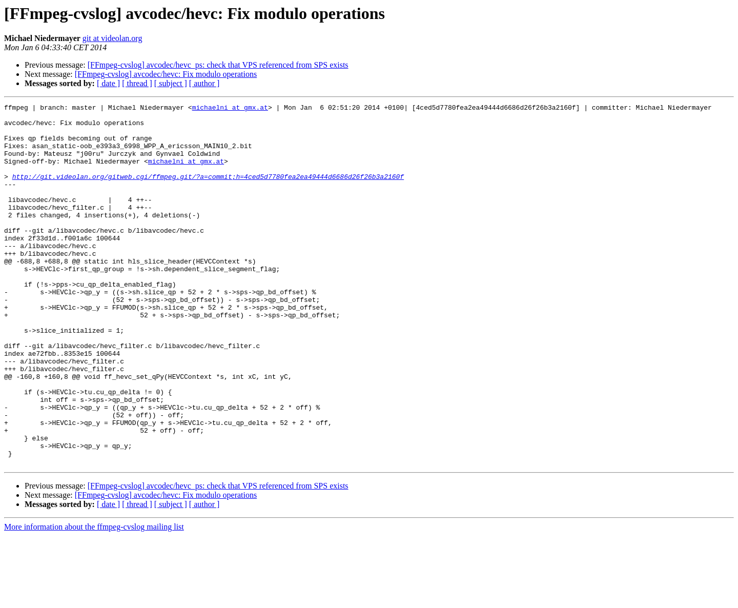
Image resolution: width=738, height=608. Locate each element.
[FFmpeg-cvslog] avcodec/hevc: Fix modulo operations (166, 74)
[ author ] (204, 83)
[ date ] (108, 83)
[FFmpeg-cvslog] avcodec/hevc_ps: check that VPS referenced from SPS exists (218, 64)
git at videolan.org (112, 38)
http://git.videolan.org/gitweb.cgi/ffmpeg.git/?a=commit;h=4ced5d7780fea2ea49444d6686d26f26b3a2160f (208, 191)
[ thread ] (137, 83)
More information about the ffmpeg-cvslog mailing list (94, 599)
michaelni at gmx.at (230, 108)
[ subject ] (170, 83)
